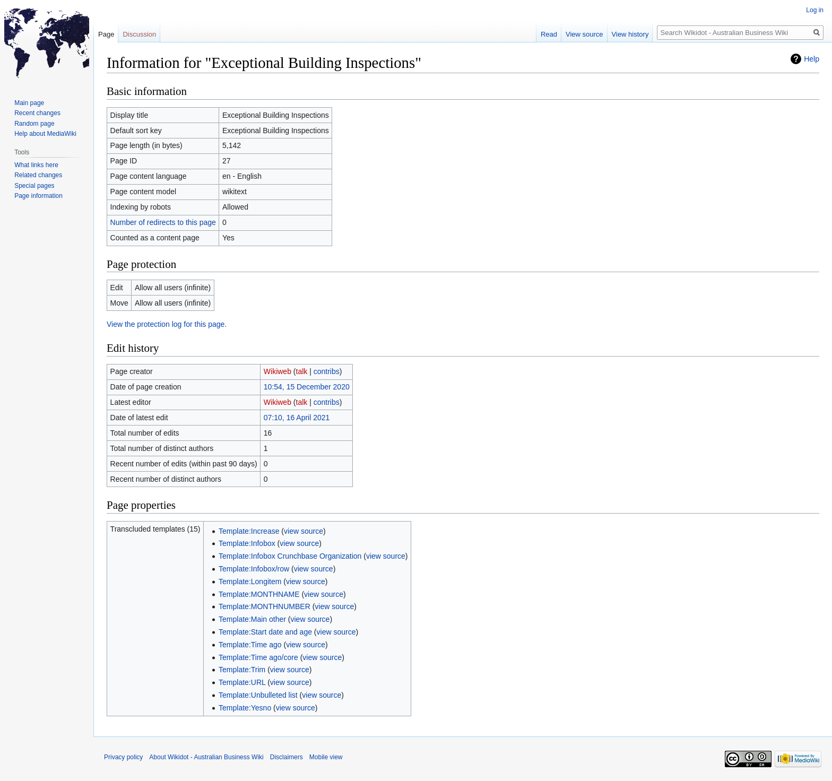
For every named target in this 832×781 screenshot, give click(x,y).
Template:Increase (249, 531)
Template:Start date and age (265, 632)
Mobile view (326, 757)
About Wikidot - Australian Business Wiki (206, 757)
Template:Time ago (250, 644)
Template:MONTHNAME (259, 594)
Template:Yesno (245, 708)
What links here (36, 165)
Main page (29, 103)
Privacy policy (123, 757)
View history (630, 34)
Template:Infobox (247, 543)
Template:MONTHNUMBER (264, 606)
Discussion (139, 34)
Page (106, 34)
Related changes (38, 175)
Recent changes (37, 113)
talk (302, 371)
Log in (815, 10)
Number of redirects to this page (163, 222)
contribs (327, 371)
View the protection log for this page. (167, 324)
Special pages (34, 185)
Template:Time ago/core (258, 657)
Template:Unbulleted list (258, 695)
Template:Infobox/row (254, 569)
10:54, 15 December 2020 (307, 387)
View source (584, 34)
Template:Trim (242, 669)
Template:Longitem (250, 581)
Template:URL (242, 682)
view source (303, 531)
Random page (34, 123)
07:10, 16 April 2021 (297, 417)
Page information (38, 195)
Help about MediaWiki (45, 133)
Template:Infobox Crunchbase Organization (290, 556)
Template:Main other (252, 619)
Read (549, 34)
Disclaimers (286, 757)
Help (811, 59)
